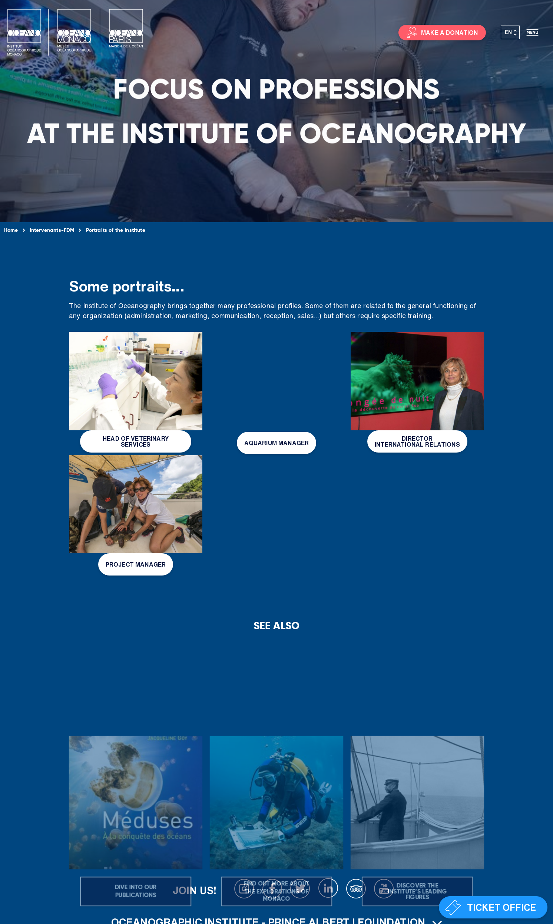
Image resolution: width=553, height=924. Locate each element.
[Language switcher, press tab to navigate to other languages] (510, 32)
